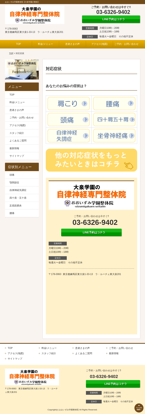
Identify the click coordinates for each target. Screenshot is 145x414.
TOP (18, 44)
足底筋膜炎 (16, 205)
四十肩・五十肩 (18, 198)
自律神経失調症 (18, 190)
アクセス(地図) (99, 44)
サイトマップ (17, 156)
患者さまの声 (72, 44)
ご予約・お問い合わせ (126, 44)
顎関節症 (14, 182)
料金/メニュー (45, 44)
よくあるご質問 (18, 140)
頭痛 (12, 175)
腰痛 (12, 213)
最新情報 (14, 148)
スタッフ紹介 (17, 133)
